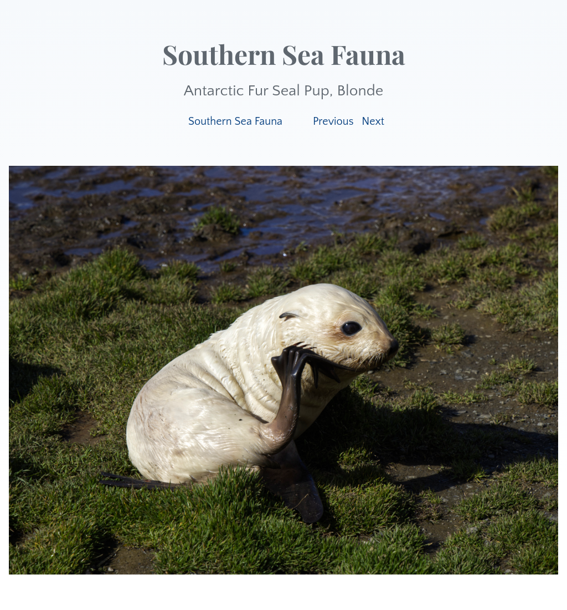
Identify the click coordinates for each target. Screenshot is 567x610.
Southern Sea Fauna (235, 121)
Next (373, 121)
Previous (333, 121)
